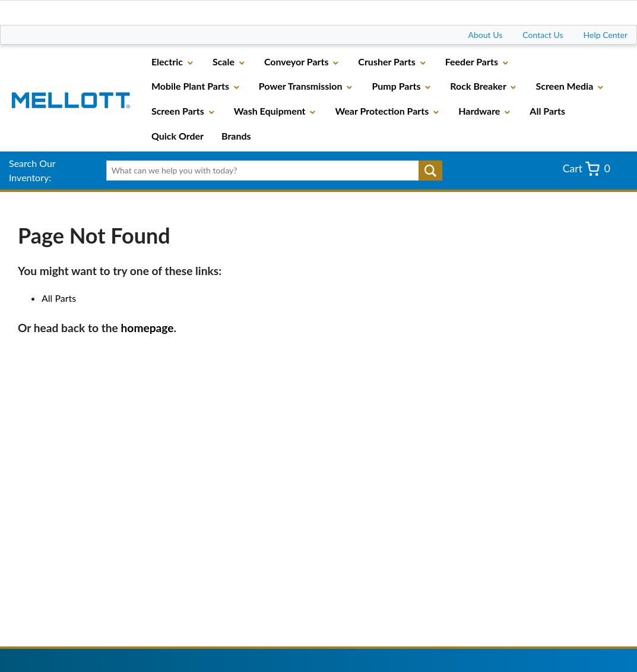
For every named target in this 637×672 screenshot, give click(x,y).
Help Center (606, 35)
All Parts (59, 298)
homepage (147, 328)
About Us (485, 35)
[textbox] (271, 170)
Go (430, 170)
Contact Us (542, 35)
